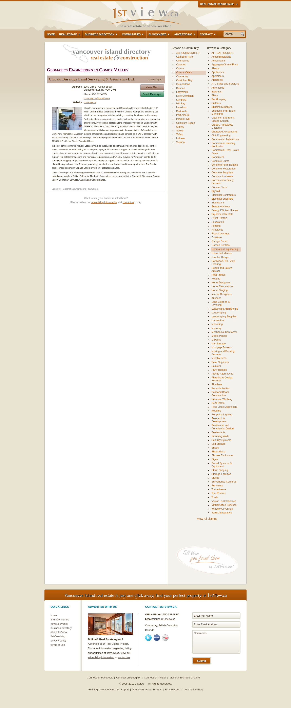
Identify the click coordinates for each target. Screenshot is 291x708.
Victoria (180, 142)
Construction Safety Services (223, 182)
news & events (59, 623)
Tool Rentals (219, 493)
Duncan (180, 88)
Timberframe (219, 489)
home (54, 615)
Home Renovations (222, 286)
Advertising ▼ (184, 34)
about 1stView (59, 632)
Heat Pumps (219, 274)
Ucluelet (181, 138)
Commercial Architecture (225, 139)
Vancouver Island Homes (146, 689)
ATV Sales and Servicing (225, 83)
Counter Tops (219, 187)
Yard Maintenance (222, 512)
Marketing (217, 324)
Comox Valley (184, 72)
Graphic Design (220, 257)
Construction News (222, 176)
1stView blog (58, 636)
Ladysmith (182, 92)
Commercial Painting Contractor (223, 145)
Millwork (216, 339)
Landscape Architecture (225, 308)
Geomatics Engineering (74, 189)
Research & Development (219, 420)
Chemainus (182, 60)
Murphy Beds (219, 358)
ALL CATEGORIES (222, 53)
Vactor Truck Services (224, 501)
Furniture (217, 237)
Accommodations (221, 56)
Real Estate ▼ (69, 34)
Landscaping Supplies (224, 316)
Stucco (215, 477)
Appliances (218, 72)
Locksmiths (218, 320)
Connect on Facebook (100, 677)
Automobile (218, 87)
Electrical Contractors (224, 195)
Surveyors (93, 189)
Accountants (219, 60)
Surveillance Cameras (224, 481)
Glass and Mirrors (222, 253)
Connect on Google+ (128, 677)
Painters (216, 366)
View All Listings (207, 518)
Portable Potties (221, 388)
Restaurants (218, 432)
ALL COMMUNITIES (187, 53)
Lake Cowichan (185, 95)
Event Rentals (219, 218)
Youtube (165, 637)
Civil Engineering (221, 135)
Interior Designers (222, 294)
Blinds (215, 95)
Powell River (183, 118)
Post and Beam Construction (220, 394)
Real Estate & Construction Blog (184, 689)
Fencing (216, 225)
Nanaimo (181, 107)
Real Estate (218, 403)
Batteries (217, 91)
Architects (217, 79)
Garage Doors (220, 241)
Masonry (216, 328)
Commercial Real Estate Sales (225, 152)
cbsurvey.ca (90, 102)
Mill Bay (180, 103)
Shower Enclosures (223, 455)
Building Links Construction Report (108, 689)
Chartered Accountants (224, 131)
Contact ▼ (208, 34)
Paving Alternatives (222, 373)
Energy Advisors (221, 206)
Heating (216, 278)
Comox (180, 68)
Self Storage (219, 443)
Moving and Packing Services (223, 353)
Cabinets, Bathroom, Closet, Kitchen (223, 119)
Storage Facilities (221, 474)
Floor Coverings (221, 233)
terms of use (58, 644)
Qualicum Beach (185, 123)
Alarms (215, 68)
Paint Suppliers (220, 362)
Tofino (179, 134)
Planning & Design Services (222, 379)
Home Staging (220, 290)
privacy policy (58, 640)
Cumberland (183, 84)
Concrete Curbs (220, 161)
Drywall (216, 191)
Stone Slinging (220, 470)
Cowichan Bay (184, 80)
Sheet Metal (218, 451)
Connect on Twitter (155, 677)
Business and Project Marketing (223, 112)
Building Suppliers (222, 107)
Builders (216, 103)
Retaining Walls (220, 436)
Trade (215, 497)
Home (51, 34)
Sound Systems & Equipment (222, 465)
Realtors (216, 410)
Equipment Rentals (222, 214)
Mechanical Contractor (224, 332)
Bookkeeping (219, 99)
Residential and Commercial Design (223, 427)
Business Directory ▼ (101, 34)
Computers (218, 157)
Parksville (181, 111)
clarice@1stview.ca (164, 618)
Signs (215, 459)
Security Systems (221, 440)
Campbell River (185, 56)
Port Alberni (182, 115)
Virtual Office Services (224, 505)
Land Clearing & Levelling (221, 303)
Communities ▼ (133, 34)
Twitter (148, 637)
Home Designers (221, 282)
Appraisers (218, 76)
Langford (181, 99)
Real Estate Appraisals (224, 406)
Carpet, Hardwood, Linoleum (222, 126)
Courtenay (182, 76)
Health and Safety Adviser (222, 269)
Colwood (181, 64)
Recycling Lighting (222, 414)
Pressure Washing (222, 399)
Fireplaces (217, 229)
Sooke (179, 130)
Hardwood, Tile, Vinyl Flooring (223, 263)
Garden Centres (221, 245)
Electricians (218, 202)
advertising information (104, 202)
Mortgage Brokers (222, 347)
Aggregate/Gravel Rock (225, 64)
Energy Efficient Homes (225, 210)
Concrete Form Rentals (225, 164)
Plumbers (217, 384)
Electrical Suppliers (222, 198)
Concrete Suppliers (222, 172)
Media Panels (219, 335)
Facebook (157, 637)
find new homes (60, 619)
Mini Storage (219, 343)
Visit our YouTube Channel (185, 677)
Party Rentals (219, 369)
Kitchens (216, 298)
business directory (61, 628)
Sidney (180, 126)
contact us (128, 202)
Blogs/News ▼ (159, 34)
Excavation (218, 222)
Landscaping (219, 312)
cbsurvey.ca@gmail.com (97, 98)
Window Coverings (222, 508)
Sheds (215, 447)
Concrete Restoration (224, 168)
